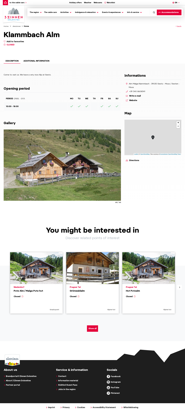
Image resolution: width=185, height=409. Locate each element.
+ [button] (178, 123)
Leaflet (136, 154)
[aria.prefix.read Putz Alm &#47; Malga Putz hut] (36, 283)
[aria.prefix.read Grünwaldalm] (92, 283)
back (178, 26)
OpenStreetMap (145, 154)
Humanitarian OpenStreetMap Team (170, 154)
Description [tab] (12, 61)
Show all (92, 328)
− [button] (178, 126)
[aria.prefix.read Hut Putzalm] (148, 283)
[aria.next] (179, 287)
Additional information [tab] (36, 61)
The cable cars (50, 12)
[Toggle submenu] (35, 12)
